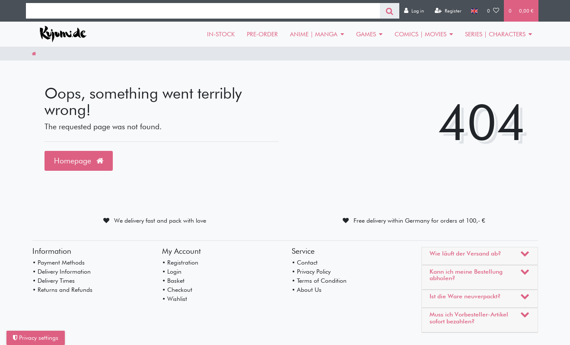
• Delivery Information (61, 271)
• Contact (305, 262)
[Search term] (203, 11)
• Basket (173, 280)
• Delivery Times (53, 280)
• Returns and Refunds (62, 289)
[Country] (474, 11)
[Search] (389, 11)
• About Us (307, 289)
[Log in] (414, 11)
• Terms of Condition (319, 280)
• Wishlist (174, 298)
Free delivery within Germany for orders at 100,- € (419, 220)
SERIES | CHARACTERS (495, 34)
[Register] (448, 11)
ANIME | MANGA (314, 34)
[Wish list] (493, 11)
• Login (172, 271)
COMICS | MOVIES (420, 34)
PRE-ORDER (262, 34)
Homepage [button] (78, 160)
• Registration (180, 262)
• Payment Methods (58, 262)
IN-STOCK (221, 34)
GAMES (366, 34)
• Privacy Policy (311, 271)
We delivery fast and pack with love (160, 220)
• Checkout (177, 289)
